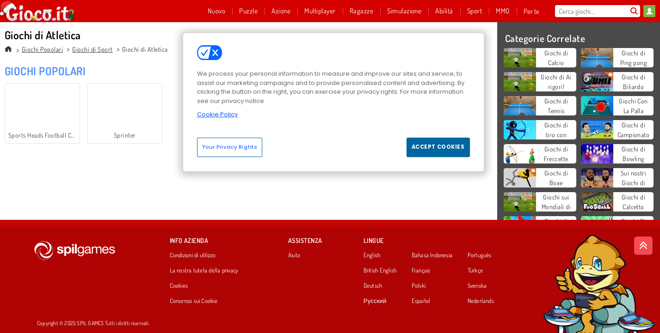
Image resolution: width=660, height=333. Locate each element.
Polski (419, 286)
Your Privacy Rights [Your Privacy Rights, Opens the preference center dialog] (230, 147)
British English (380, 270)
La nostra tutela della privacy (204, 270)
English (372, 255)
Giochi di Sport (92, 49)
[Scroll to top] (643, 245)
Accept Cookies (438, 147)
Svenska (477, 286)
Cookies (179, 286)
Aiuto (294, 255)
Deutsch (373, 286)
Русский (375, 301)
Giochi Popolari (42, 49)
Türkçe (475, 270)
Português (480, 255)
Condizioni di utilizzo (193, 255)
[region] (333, 102)
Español (421, 301)
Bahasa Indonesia (432, 255)
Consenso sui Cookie (193, 301)
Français (421, 270)
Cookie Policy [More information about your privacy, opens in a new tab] (217, 114)
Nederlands (481, 301)
